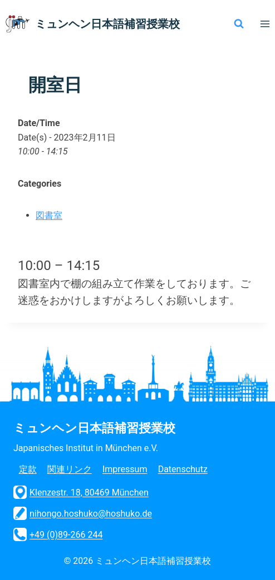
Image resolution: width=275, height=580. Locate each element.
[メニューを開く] (264, 23)
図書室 (49, 215)
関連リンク (69, 469)
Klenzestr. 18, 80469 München (81, 492)
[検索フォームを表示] (239, 24)
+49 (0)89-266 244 (57, 534)
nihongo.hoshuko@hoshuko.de (82, 513)
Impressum (125, 469)
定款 (28, 469)
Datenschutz (183, 469)
